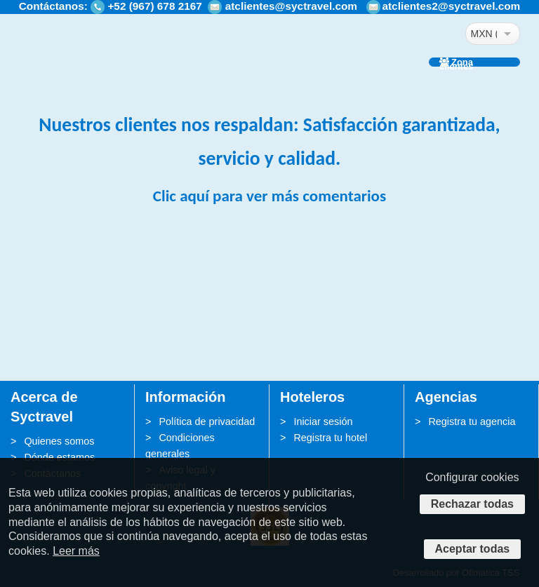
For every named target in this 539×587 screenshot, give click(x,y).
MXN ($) (484, 33)
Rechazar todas (472, 504)
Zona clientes (456, 62)
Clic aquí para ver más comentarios (269, 195)
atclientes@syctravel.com (291, 6)
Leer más (76, 551)
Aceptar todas (472, 549)
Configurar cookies (472, 477)
